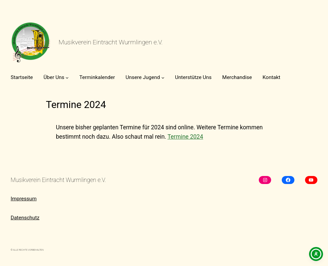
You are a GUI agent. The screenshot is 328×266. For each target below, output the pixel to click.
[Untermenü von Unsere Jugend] (162, 77)
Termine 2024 (185, 136)
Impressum (24, 199)
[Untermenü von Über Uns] (67, 77)
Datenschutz (25, 218)
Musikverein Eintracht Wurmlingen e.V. (111, 42)
